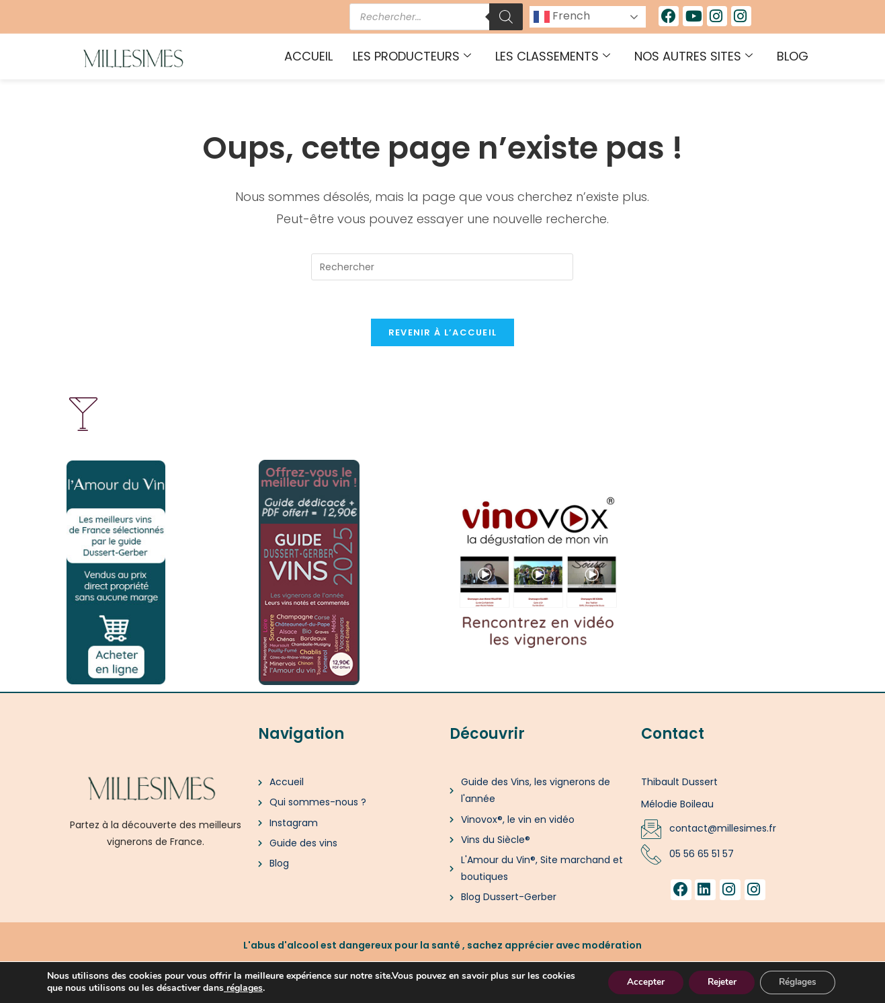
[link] (260, 987)
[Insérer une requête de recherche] (442, 266)
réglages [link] (280, 987)
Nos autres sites (693, 56)
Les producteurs (412, 56)
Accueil (308, 56)
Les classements (552, 56)
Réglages (795, 981)
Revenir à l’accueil (442, 335)
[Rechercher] (506, 16)
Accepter (635, 981)
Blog (792, 56)
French (562, 16)
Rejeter (715, 981)
